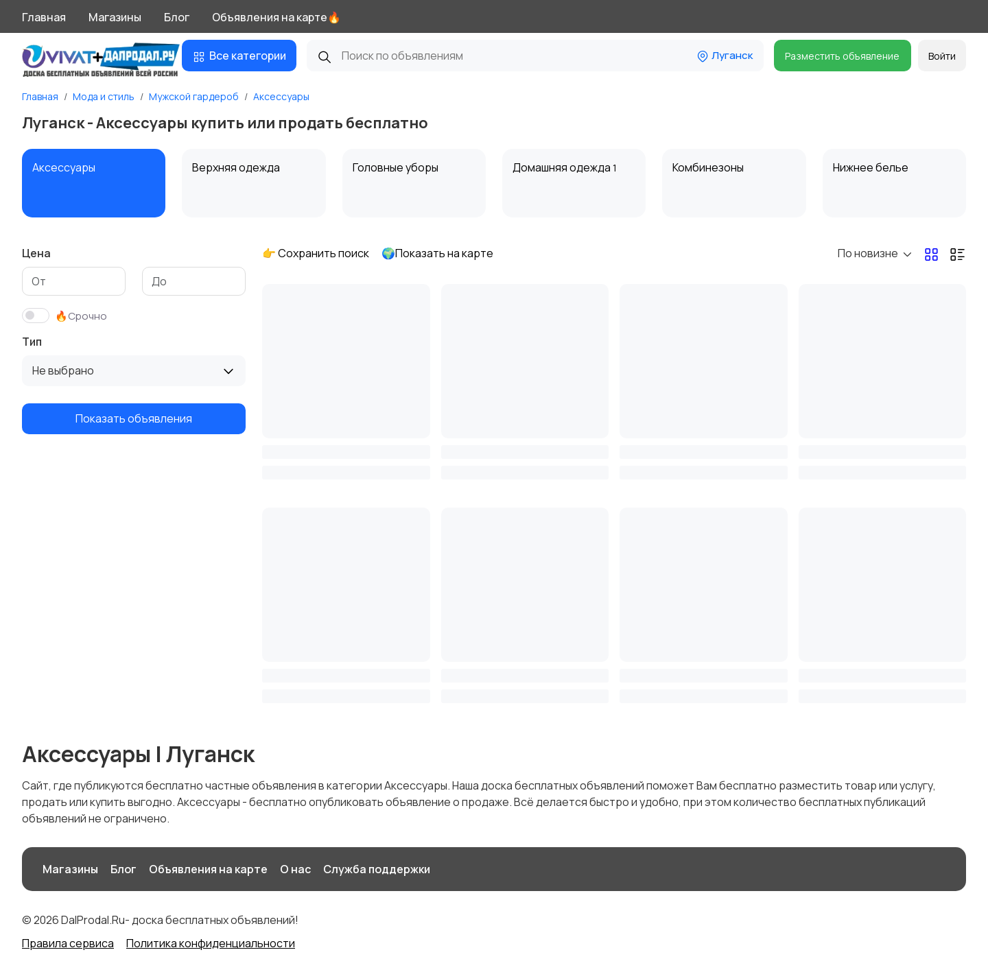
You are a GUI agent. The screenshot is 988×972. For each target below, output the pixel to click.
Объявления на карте (208, 869)
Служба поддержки (376, 869)
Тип (32, 341)
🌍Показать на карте (437, 253)
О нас (295, 869)
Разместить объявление (842, 55)
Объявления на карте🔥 (276, 17)
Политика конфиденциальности (210, 943)
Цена (36, 253)
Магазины (115, 17)
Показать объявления (133, 418)
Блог (176, 17)
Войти (942, 55)
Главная (44, 17)
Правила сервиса (68, 943)
